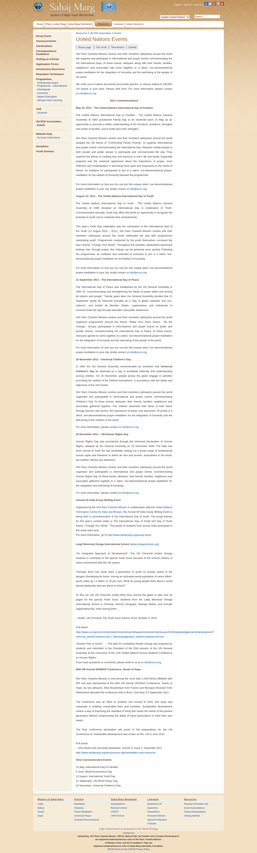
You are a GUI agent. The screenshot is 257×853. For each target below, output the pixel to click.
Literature (153, 799)
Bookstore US (154, 804)
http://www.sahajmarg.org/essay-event (129, 534)
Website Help (44, 133)
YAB (38, 109)
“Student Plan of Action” (89, 643)
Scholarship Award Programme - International (52, 84)
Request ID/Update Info (196, 804)
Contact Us (198, 4)
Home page (85, 47)
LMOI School (117, 815)
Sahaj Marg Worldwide (124, 799)
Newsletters (117, 47)
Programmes (44, 79)
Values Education (47, 96)
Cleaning (78, 808)
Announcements (46, 41)
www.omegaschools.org (144, 544)
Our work (101, 47)
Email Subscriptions (194, 808)
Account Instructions (48, 137)
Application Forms (47, 64)
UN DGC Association (48, 121)
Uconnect (42, 92)
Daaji (40, 815)
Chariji (41, 811)
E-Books (151, 823)
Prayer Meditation (83, 811)
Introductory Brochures (50, 69)
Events (41, 125)
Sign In (187, 4)
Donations (42, 146)
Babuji (41, 808)
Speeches (152, 808)
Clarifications (44, 46)
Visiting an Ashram (47, 59)
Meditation (79, 804)
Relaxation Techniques (50, 74)
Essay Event (43, 36)
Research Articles (156, 815)
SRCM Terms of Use (117, 849)
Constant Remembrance (86, 819)
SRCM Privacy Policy (139, 849)
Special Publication (157, 819)
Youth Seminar (45, 151)
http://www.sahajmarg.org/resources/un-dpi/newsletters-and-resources (116, 752)
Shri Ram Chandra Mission (111, 507)
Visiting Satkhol (192, 815)
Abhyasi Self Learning (49, 100)
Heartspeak (43, 89)
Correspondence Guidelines (46, 53)
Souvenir (42, 112)
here (123, 88)
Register (178, 4)
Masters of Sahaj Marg (50, 799)
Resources (81, 33)
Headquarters (118, 804)
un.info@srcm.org (86, 93)
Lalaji (40, 804)
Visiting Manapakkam (195, 811)
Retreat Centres (119, 808)
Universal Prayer (82, 815)
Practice (79, 799)
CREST (115, 811)
